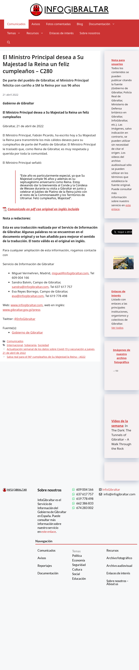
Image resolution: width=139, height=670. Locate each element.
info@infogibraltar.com (119, 494)
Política (77, 555)
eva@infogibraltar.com (28, 296)
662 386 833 (84, 503)
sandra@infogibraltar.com (30, 287)
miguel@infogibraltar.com (70, 273)
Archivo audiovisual (119, 566)
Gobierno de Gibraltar (27, 332)
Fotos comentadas (58, 24)
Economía (78, 560)
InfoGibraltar (111, 489)
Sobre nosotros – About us (117, 582)
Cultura (77, 569)
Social (76, 574)
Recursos (36, 33)
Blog (80, 24)
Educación (79, 578)
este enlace (48, 531)
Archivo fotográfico (119, 558)
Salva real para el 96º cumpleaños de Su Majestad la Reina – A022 (46, 356)
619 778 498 (84, 499)
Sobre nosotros (90, 33)
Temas (15, 33)
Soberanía (30, 345)
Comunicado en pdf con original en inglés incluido (43, 209)
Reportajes (45, 566)
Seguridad (79, 565)
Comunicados (16, 24)
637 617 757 (84, 494)
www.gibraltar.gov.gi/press (21, 310)
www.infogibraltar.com (27, 305)
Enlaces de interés (61, 33)
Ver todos (117, 327)
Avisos (36, 24)
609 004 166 (84, 489)
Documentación (103, 24)
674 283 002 (84, 508)
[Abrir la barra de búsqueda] (8, 42)
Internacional (15, 345)
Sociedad (43, 345)
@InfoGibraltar (24, 319)
